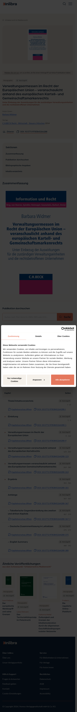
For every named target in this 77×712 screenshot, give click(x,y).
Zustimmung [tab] (13, 336)
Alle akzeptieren (62, 380)
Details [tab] (38, 336)
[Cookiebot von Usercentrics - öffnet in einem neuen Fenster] (63, 329)
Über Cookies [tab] (63, 336)
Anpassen (39, 380)
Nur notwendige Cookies (14, 379)
